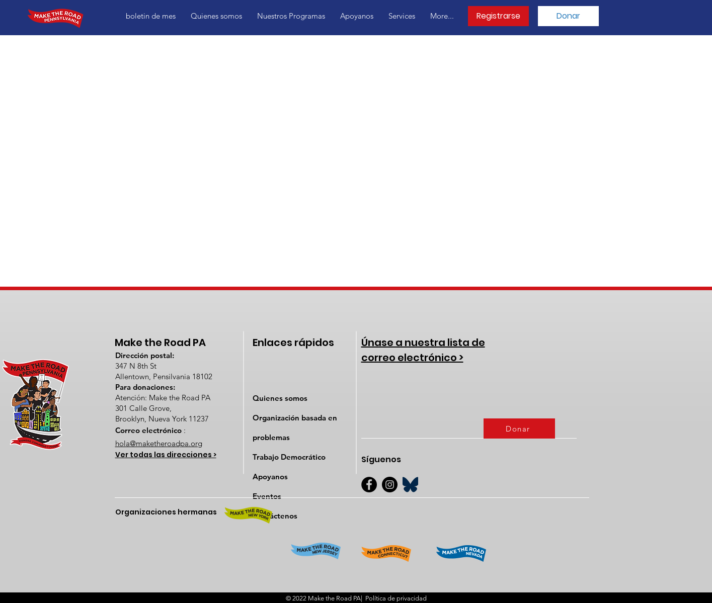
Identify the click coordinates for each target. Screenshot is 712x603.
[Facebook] (369, 484)
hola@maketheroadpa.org (158, 443)
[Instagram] (390, 484)
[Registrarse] (498, 16)
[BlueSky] (410, 484)
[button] (216, 16)
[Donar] (568, 16)
